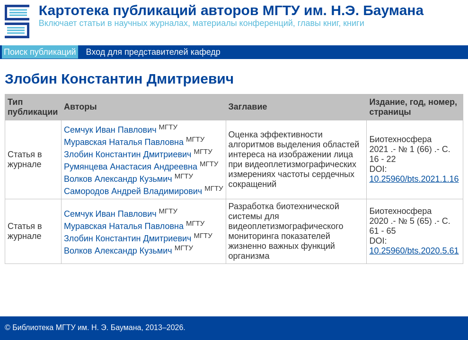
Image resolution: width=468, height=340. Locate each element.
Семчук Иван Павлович (110, 130)
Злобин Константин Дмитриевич (128, 154)
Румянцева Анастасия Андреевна (130, 166)
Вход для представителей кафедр (153, 52)
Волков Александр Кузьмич (118, 179)
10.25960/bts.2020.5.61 (414, 250)
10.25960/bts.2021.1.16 (414, 179)
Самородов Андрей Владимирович (133, 191)
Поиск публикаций (40, 52)
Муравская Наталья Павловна (124, 142)
